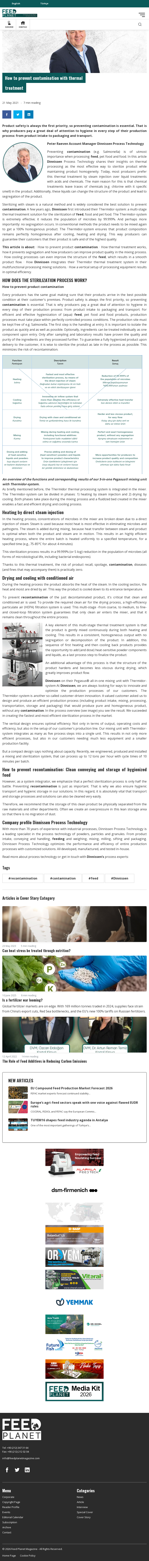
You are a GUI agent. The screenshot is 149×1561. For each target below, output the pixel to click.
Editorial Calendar (12, 1517)
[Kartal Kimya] (74, 1234)
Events (6, 1512)
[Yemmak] (74, 1301)
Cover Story (84, 1517)
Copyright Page (11, 1502)
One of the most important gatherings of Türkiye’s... (61, 1125)
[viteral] (74, 1279)
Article (80, 1502)
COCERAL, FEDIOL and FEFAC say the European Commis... (63, 1111)
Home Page (9, 1555)
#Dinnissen (119, 878)
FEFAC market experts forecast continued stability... (60, 1093)
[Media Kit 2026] (74, 1391)
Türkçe (44, 3)
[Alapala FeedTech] (74, 1163)
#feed (93, 878)
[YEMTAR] (74, 1212)
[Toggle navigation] (142, 15)
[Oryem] (74, 1257)
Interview (82, 1507)
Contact (6, 1532)
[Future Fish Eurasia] (74, 1346)
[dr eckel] (74, 1324)
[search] (140, 24)
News (80, 1497)
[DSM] (74, 1189)
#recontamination (22, 878)
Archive (6, 1527)
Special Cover (85, 1512)
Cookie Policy (28, 1555)
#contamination (63, 878)
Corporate (8, 1497)
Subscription (9, 1522)
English (16, 3)
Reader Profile (10, 1507)
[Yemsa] (74, 1369)
